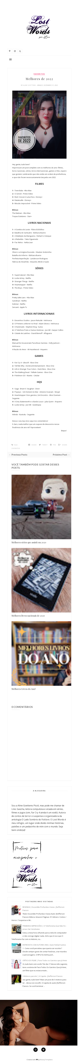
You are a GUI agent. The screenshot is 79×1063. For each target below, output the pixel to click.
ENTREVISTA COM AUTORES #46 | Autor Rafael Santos (44, 945)
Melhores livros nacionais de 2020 (28, 615)
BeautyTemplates (46, 1060)
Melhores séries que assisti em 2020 (29, 542)
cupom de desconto (45, 424)
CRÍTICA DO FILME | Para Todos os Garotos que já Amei (45, 960)
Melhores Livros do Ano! (23, 689)
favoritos (39, 74)
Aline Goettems (29, 85)
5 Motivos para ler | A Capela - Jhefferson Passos (43, 976)
